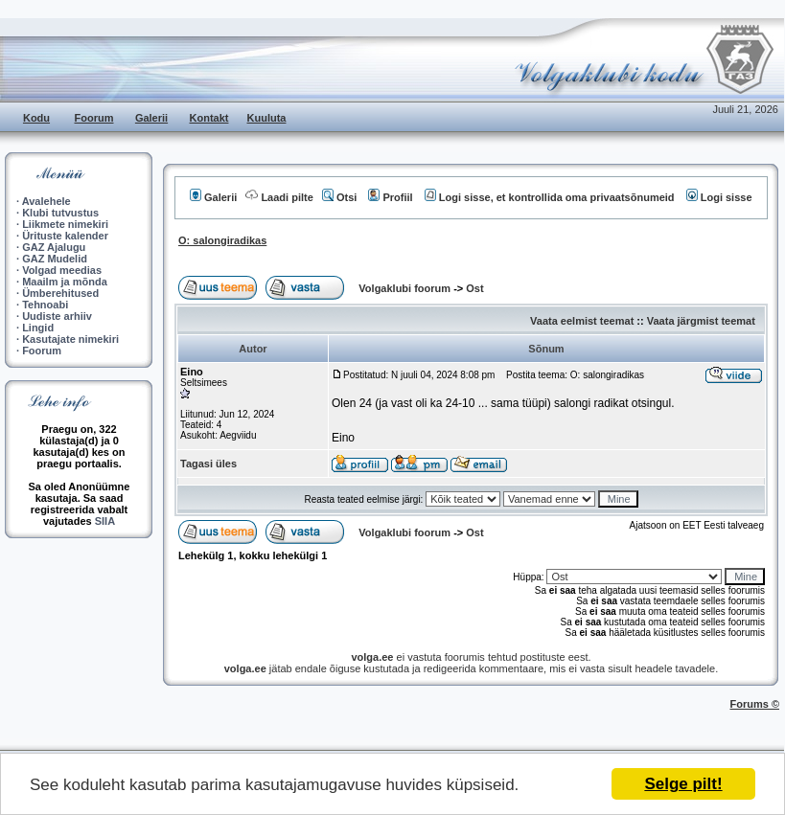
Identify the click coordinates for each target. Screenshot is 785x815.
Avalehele (46, 201)
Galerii (151, 118)
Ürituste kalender (65, 235)
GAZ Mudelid (54, 258)
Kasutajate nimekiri (70, 339)
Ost (474, 288)
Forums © (755, 704)
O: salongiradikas (222, 240)
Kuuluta (267, 118)
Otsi (339, 197)
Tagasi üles (208, 463)
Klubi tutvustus (60, 212)
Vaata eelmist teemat (582, 321)
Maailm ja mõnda (64, 281)
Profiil (390, 197)
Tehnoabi (45, 304)
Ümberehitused (60, 293)
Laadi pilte (278, 197)
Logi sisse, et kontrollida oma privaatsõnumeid (550, 197)
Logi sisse (719, 197)
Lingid (38, 327)
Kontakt (209, 118)
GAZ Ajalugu (53, 247)
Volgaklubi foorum (405, 288)
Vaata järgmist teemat (701, 321)
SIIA (105, 521)
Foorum (94, 118)
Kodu (36, 118)
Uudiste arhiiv (57, 316)
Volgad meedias (62, 270)
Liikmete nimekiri (65, 224)
